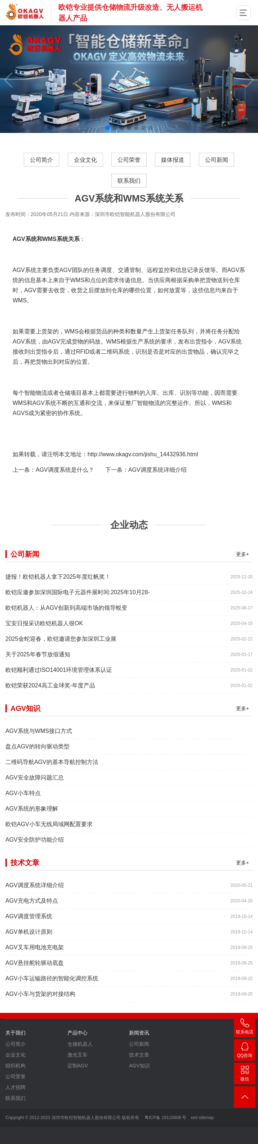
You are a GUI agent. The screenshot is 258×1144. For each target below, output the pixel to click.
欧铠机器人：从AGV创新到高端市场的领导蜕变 (66, 626)
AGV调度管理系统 (28, 935)
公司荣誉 (129, 160)
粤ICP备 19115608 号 (164, 1117)
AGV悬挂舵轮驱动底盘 (34, 981)
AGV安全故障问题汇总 (34, 796)
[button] (107, 128)
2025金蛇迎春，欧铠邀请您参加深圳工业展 (60, 657)
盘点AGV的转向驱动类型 (37, 765)
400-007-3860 (244, 1027)
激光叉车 (77, 1073)
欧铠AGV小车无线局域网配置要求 (49, 842)
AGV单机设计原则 (28, 950)
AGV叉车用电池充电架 (34, 966)
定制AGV (77, 1084)
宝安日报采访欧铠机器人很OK (44, 642)
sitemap (206, 1117)
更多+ (242, 572)
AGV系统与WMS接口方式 (38, 749)
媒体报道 (172, 160)
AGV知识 (139, 1084)
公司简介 (41, 160)
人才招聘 (15, 1105)
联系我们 (129, 181)
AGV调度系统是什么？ (65, 488)
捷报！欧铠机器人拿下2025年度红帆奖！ (58, 595)
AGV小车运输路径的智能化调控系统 (51, 997)
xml (194, 1117)
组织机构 (15, 1084)
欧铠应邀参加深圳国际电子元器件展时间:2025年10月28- (77, 611)
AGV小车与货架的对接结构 (40, 1012)
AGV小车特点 (23, 811)
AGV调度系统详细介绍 (157, 488)
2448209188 (244, 1051)
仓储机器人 (80, 1062)
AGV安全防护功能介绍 (34, 858)
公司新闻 (216, 160)
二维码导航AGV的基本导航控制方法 (51, 780)
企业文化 (85, 160)
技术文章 (139, 1073)
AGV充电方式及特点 (31, 919)
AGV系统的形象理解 (31, 827)
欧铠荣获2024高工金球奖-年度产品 (50, 704)
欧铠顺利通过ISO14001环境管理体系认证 (58, 688)
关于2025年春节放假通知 (37, 673)
